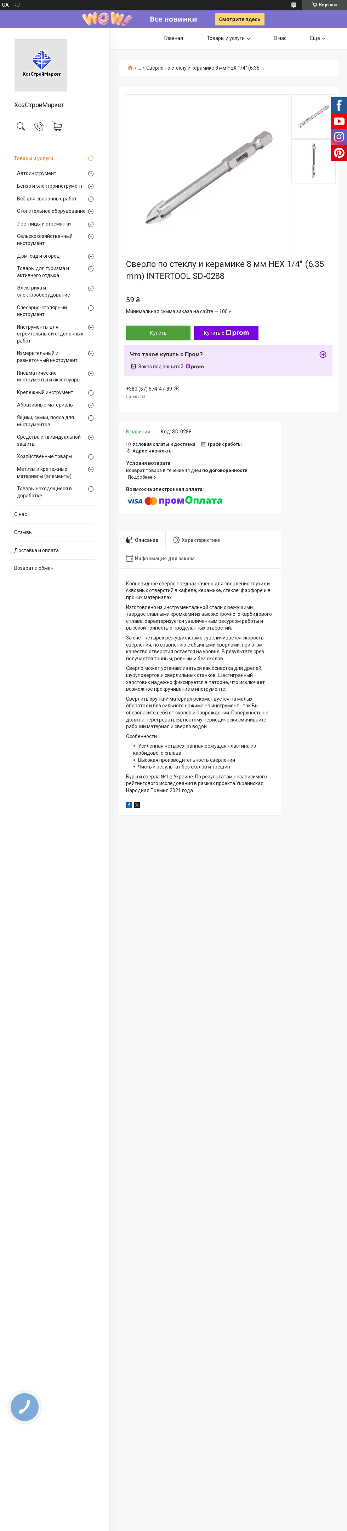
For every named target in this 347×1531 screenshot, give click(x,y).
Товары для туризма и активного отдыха (43, 271)
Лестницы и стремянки (44, 224)
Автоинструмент (36, 173)
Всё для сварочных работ (47, 198)
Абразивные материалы (45, 405)
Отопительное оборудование (51, 211)
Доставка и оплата (36, 550)
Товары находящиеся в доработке (44, 492)
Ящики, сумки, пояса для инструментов (45, 421)
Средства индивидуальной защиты (49, 440)
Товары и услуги (33, 158)
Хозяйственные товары (44, 456)
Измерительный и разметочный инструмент (47, 356)
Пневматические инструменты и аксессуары (48, 376)
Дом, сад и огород (38, 256)
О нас (20, 514)
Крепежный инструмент (45, 392)
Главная (173, 38)
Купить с (226, 333)
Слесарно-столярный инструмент (42, 311)
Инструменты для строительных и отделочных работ (50, 334)
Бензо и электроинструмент (50, 186)
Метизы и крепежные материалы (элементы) (44, 472)
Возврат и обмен (33, 568)
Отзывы (23, 532)
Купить (158, 333)
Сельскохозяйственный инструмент (45, 239)
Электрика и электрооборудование (43, 291)
